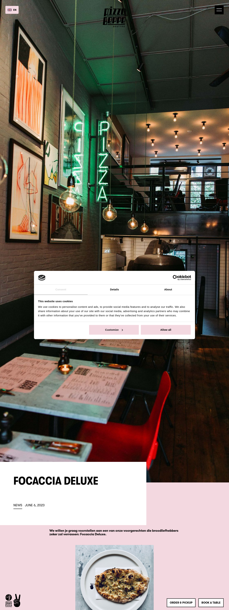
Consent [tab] (60, 289)
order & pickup (181, 602)
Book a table (211, 602)
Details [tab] (114, 289)
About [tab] (168, 289)
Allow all (165, 329)
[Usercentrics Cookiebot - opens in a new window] (175, 277)
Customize (114, 329)
